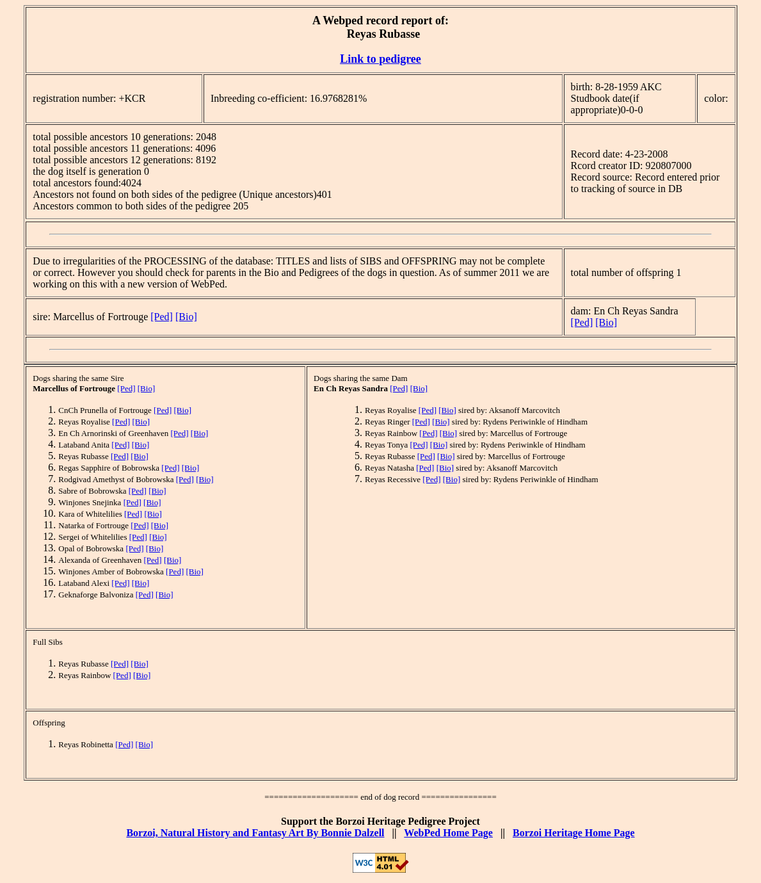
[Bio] (186, 316)
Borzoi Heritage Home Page (574, 832)
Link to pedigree (380, 59)
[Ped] (161, 316)
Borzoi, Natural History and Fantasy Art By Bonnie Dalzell (255, 832)
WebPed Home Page (448, 832)
